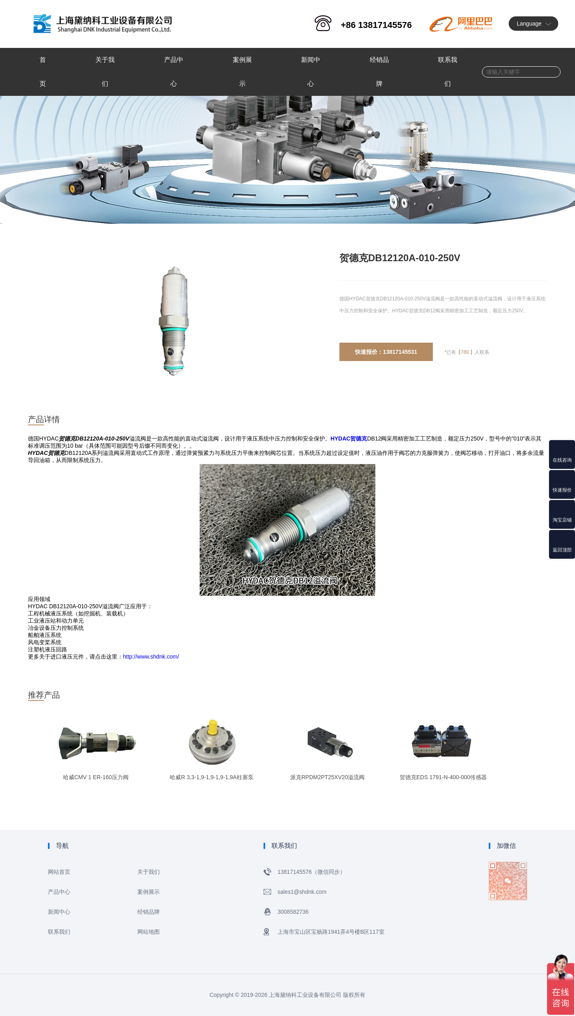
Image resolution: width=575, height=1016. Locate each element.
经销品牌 (148, 912)
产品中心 (59, 892)
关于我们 (148, 872)
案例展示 (148, 892)
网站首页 (59, 872)
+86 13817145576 (376, 25)
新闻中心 (59, 912)
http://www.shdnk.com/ (151, 656)
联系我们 (59, 932)
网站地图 (148, 932)
